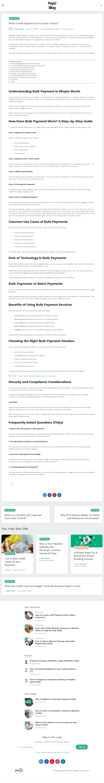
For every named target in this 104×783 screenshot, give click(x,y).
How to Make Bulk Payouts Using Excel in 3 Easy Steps (37, 376)
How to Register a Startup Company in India (55, 699)
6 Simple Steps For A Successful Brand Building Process (85, 555)
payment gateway (56, 264)
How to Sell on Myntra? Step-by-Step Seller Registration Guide (55, 642)
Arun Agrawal (81, 564)
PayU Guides (14, 18)
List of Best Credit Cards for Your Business (15, 561)
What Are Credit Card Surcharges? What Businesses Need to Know (42, 586)
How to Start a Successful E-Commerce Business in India (57, 712)
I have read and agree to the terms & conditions (53, 752)
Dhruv (8, 570)
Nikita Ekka (19, 29)
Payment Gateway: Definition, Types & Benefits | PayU (54, 661)
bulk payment (23, 414)
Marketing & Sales (81, 547)
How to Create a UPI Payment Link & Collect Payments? (55, 616)
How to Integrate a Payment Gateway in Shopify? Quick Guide (52, 680)
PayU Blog (52, 5)
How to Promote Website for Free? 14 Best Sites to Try (53, 670)
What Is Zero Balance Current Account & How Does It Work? (56, 723)
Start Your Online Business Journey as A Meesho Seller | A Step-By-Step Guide (57, 629)
